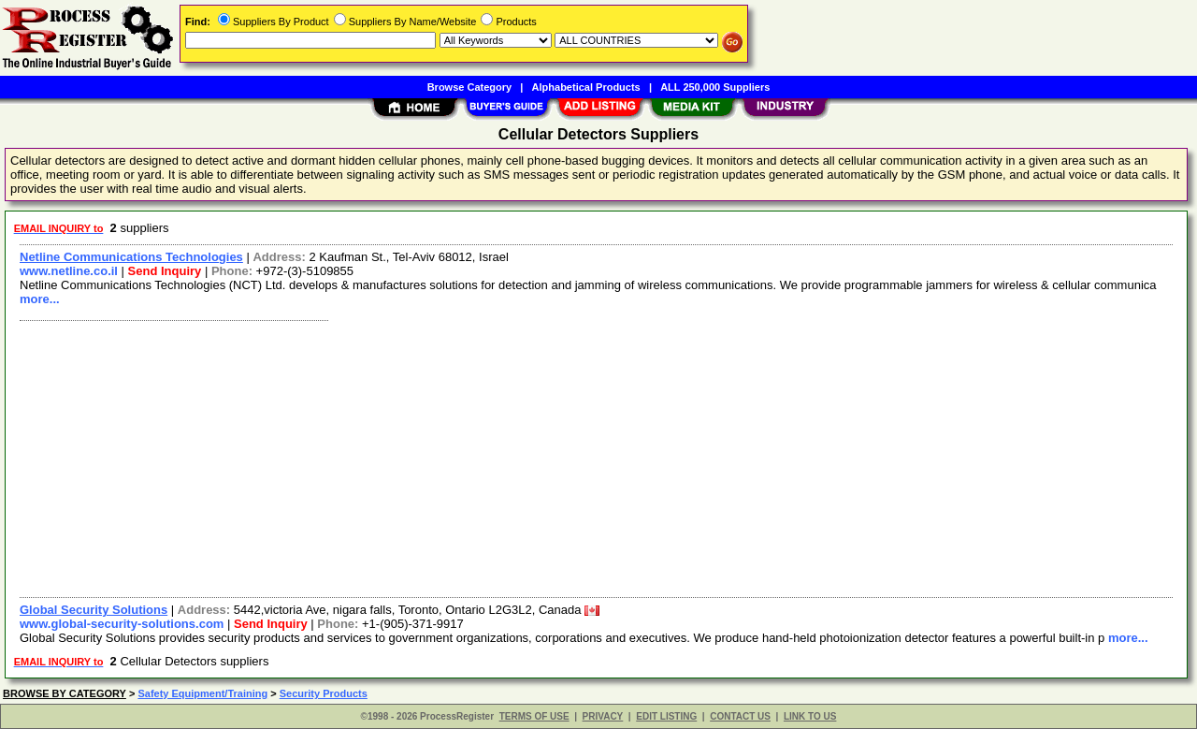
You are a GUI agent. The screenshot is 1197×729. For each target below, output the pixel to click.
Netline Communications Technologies (131, 257)
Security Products (324, 693)
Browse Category (469, 87)
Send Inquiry (165, 271)
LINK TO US (810, 716)
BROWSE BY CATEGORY (64, 693)
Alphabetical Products (586, 87)
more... (40, 299)
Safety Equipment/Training (202, 693)
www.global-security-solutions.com (122, 624)
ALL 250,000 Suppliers (715, 87)
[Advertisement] (573, 457)
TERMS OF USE (534, 716)
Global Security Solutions (93, 610)
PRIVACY (603, 716)
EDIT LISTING (666, 716)
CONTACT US (740, 716)
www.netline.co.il (69, 271)
